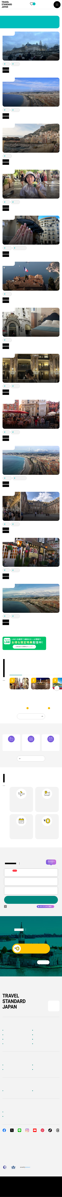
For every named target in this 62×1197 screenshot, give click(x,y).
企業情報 (8, 1091)
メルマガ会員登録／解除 (45, 1069)
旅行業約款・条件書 (40, 1183)
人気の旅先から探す (43, 1035)
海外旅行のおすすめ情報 (15, 1044)
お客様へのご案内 (12, 1065)
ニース (16, 64)
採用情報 (38, 1091)
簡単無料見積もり (12, 1112)
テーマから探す (11, 1039)
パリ (7, 64)
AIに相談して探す (12, 1035)
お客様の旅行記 (41, 1044)
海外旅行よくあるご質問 (45, 1065)
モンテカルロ (20, 248)
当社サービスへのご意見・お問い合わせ (22, 1116)
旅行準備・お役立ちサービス (17, 1069)
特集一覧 (38, 1039)
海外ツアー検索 (41, 1030)
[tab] (28, 673)
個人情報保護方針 (21, 1183)
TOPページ (9, 1030)
